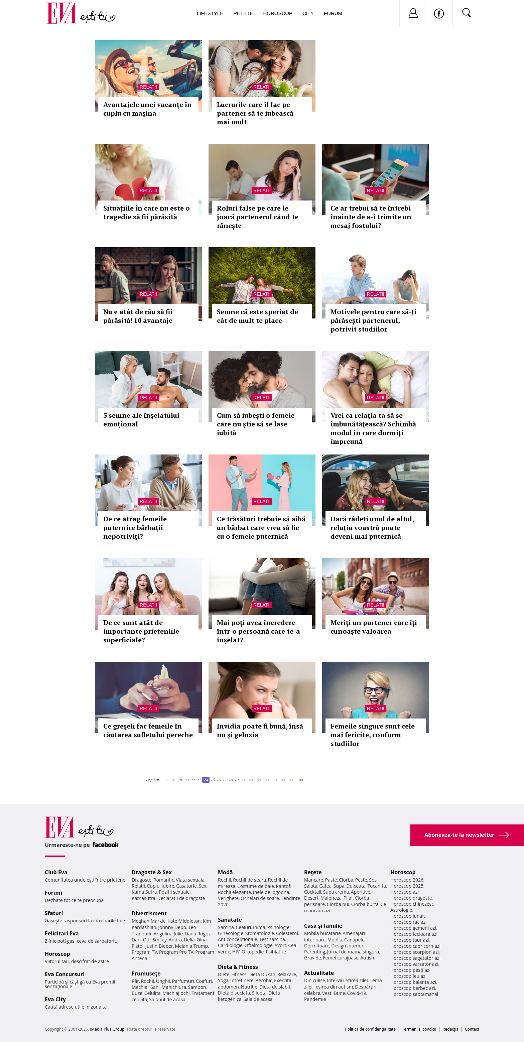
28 (231, 779)
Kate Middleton (184, 921)
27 (225, 779)
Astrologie (401, 910)
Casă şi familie (323, 925)
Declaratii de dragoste (181, 898)
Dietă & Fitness (238, 966)
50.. (260, 779)
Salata (310, 886)
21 (187, 779)
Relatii (148, 87)
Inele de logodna (271, 892)
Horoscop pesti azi (410, 970)
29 (237, 779)
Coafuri (204, 981)
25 (213, 779)
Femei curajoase (340, 957)
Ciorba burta (365, 904)
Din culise (314, 980)
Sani (155, 987)
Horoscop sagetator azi (415, 958)
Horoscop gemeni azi (413, 928)
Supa (339, 886)
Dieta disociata (234, 993)
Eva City (55, 999)
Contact (472, 1029)
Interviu (335, 980)
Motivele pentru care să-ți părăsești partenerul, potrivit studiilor (373, 320)
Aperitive (360, 892)
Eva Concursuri (65, 974)
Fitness (239, 974)
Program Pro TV (176, 952)
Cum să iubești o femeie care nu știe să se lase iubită (255, 424)
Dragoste (141, 880)
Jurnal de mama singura (353, 951)
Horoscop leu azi (408, 976)
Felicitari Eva (62, 933)
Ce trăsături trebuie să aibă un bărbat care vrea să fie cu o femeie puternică (261, 527)
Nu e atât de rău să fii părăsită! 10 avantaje (137, 316)
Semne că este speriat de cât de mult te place (257, 316)
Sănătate (230, 919)
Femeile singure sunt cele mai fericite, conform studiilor (373, 735)
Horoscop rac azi (408, 922)
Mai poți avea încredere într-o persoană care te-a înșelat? (258, 631)
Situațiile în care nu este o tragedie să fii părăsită (146, 212)
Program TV (144, 952)
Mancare (313, 880)
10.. (174, 779)
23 (199, 779)
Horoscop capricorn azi (415, 946)
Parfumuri (183, 981)
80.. (284, 779)
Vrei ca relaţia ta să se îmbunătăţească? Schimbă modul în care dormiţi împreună (373, 428)
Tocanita (376, 886)
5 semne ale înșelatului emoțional (141, 419)
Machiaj (140, 987)
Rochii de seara (249, 880)
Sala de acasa (257, 999)
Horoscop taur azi (409, 940)
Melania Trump (191, 946)
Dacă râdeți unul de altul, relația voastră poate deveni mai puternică (372, 527)
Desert (311, 898)
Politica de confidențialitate (370, 1029)
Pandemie (315, 999)
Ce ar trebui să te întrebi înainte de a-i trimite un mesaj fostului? (371, 217)
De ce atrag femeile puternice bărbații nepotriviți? (135, 527)
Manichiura (174, 987)
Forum (333, 13)
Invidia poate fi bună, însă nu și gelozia (260, 730)
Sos (373, 880)
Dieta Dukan (261, 974)
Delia (189, 939)
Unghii (163, 981)
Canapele (354, 939)
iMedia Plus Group (107, 1029)
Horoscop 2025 (406, 886)
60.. (268, 779)
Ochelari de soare (260, 898)
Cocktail (312, 892)
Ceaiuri (243, 927)
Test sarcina (272, 939)
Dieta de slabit (274, 987)
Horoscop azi (404, 892)
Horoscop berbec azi (412, 988)
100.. (301, 779)
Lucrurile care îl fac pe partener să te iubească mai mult (255, 113)
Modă (225, 872)
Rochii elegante (234, 892)
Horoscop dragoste (411, 898)
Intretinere (242, 980)
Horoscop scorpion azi (414, 952)
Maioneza (331, 898)
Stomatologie (259, 933)
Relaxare (286, 974)
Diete (223, 974)
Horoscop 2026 (406, 880)
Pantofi (283, 886)
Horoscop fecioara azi (413, 934)
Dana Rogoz (198, 933)
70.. (276, 779)
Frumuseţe (146, 973)
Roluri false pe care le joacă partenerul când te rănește (257, 217)
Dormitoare (317, 945)
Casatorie (186, 886)
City (308, 13)
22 (193, 779)
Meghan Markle (149, 921)
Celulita (152, 993)
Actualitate (319, 972)
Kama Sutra (144, 892)
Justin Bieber (159, 946)
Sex (203, 886)
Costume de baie (255, 886)
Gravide (312, 957)
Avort (280, 945)
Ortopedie (253, 951)
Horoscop (277, 13)
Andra (175, 939)
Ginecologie (230, 933)
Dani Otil (141, 939)
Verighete (228, 898)
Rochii (147, 981)
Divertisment (149, 913)
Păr (135, 981)
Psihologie (278, 927)
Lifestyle (210, 13)
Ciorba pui (338, 904)
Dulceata (355, 886)
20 (181, 779)
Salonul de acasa (167, 999)
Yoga (223, 980)
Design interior (347, 945)
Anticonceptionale (237, 939)
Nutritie (249, 987)
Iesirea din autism (333, 987)
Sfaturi (54, 913)
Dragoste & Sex (152, 872)
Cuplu (153, 886)
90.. (292, 779)
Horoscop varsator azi (414, 964)
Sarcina (226, 927)
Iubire (167, 886)
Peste (361, 880)
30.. (244, 779)
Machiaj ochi (175, 993)
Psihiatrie (276, 951)
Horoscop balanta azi (413, 982)
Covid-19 (356, 993)
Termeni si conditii (419, 1029)
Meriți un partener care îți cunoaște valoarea (374, 627)
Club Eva (56, 872)
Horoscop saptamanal (414, 994)
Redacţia (450, 1029)
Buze (137, 993)
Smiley (159, 939)
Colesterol (287, 933)
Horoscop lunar (407, 916)
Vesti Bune (333, 993)
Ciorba (346, 880)
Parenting (314, 951)
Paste (331, 880)
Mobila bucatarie (322, 933)
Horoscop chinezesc (412, 904)
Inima (259, 927)
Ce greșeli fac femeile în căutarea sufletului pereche (148, 730)
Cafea (325, 886)
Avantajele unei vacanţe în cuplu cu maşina (147, 109)
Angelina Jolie (168, 933)
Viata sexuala (190, 880)
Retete (243, 13)
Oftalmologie (259, 945)
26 (219, 779)
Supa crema (336, 892)
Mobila (335, 939)
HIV (236, 951)
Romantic (163, 880)
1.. (167, 779)
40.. (252, 779)
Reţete (313, 872)
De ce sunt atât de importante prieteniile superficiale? (141, 631)
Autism (368, 957)
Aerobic (264, 980)
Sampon (197, 987)
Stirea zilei (357, 980)
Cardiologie (230, 945)
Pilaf (348, 898)
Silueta (259, 993)
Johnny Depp (172, 927)
